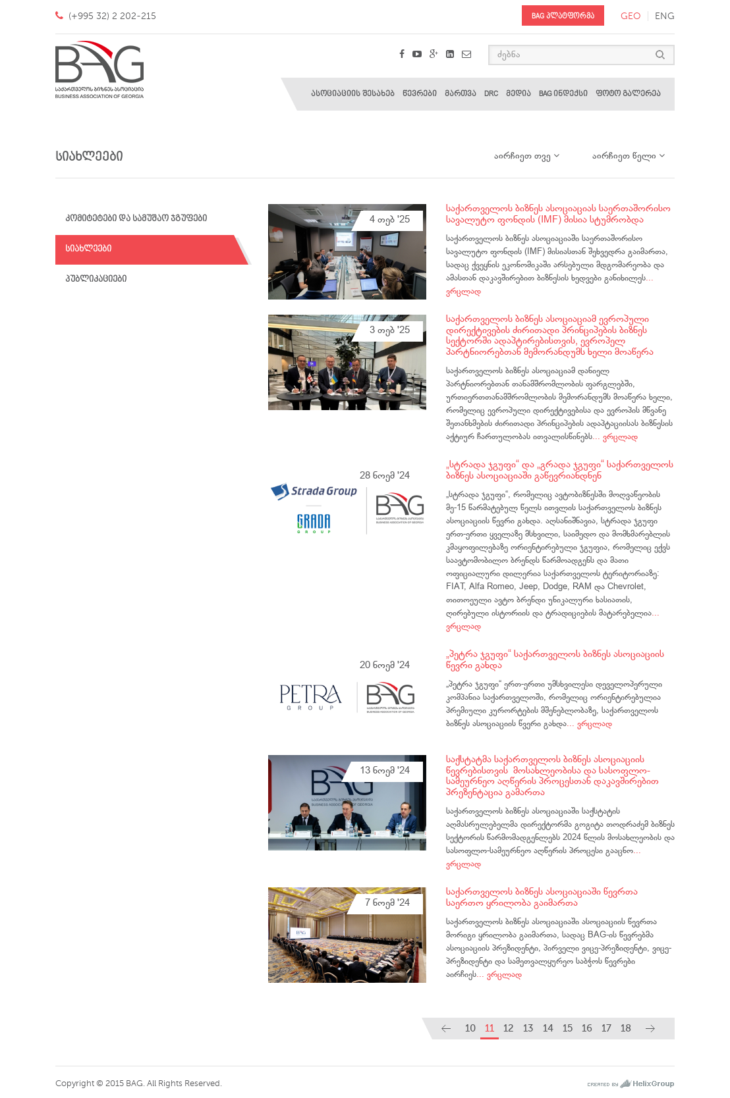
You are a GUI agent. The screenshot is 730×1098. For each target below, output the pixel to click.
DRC (491, 94)
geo (631, 16)
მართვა (460, 94)
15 (568, 1028)
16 (587, 1028)
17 (606, 1028)
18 (626, 1028)
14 (548, 1028)
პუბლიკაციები (95, 279)
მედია (518, 94)
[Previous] (446, 1028)
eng (665, 16)
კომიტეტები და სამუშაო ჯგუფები (136, 219)
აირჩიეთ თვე (526, 156)
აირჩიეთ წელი (628, 156)
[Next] (650, 1028)
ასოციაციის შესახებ (353, 94)
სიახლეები (88, 249)
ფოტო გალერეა (628, 94)
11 (489, 1028)
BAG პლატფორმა (563, 16)
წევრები (420, 94)
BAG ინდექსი (563, 94)
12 (508, 1028)
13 (528, 1028)
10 (470, 1028)
